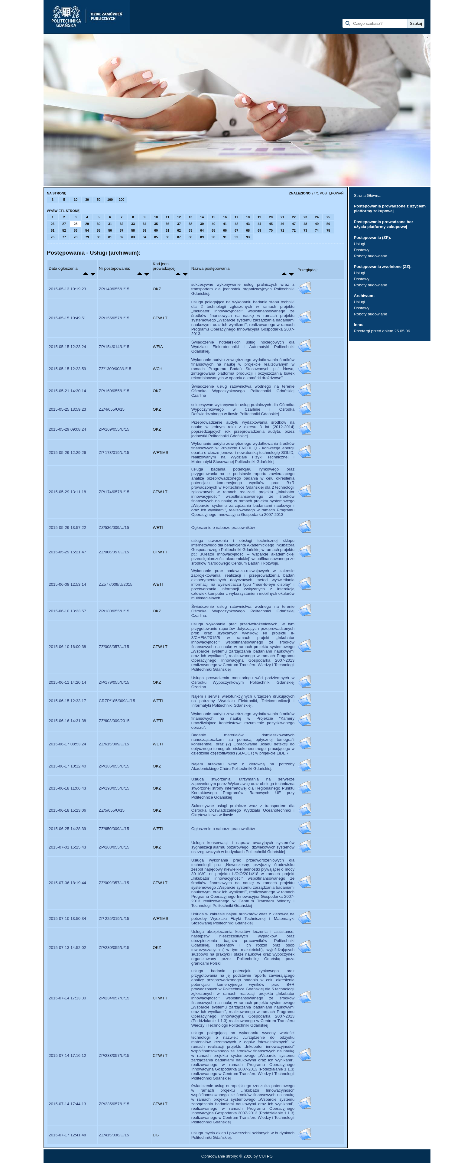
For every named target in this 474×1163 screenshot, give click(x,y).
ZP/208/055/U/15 (114, 847)
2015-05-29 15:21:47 (67, 552)
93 (248, 237)
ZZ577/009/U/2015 (115, 584)
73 (305, 230)
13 (190, 217)
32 (121, 224)
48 (305, 224)
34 (144, 224)
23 (305, 217)
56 (110, 230)
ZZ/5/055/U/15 (112, 810)
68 (248, 230)
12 (179, 217)
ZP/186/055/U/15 (114, 766)
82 (121, 237)
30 (87, 199)
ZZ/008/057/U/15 (114, 646)
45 (271, 224)
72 (294, 230)
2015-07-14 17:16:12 (67, 1055)
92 (236, 237)
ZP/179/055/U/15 (114, 682)
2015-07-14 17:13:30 (67, 998)
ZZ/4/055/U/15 (112, 409)
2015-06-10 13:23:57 (67, 611)
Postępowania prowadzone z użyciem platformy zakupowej (390, 208)
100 (110, 199)
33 (133, 224)
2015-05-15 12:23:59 (67, 368)
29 (87, 224)
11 (167, 217)
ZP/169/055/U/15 (114, 429)
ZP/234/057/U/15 (114, 998)
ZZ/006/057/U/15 (114, 552)
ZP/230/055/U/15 (114, 947)
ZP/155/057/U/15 (114, 318)
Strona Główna (367, 195)
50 (98, 199)
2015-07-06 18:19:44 (67, 883)
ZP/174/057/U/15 (114, 492)
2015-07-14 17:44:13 (67, 1104)
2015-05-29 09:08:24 (67, 429)
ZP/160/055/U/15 (114, 391)
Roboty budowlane (370, 256)
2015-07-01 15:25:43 (67, 847)
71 (282, 230)
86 (167, 237)
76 (52, 237)
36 (167, 224)
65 (213, 230)
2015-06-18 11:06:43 (67, 788)
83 (133, 237)
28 (75, 224)
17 (236, 217)
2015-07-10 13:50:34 (67, 918)
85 (156, 237)
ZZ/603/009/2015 (114, 720)
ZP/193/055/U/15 (114, 788)
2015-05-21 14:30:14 (67, 391)
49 (317, 224)
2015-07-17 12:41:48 (67, 1135)
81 (110, 237)
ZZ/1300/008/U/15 (115, 368)
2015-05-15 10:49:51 (67, 318)
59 (144, 230)
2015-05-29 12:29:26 (67, 452)
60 (156, 230)
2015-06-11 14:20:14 (67, 682)
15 (213, 217)
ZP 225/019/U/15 (114, 918)
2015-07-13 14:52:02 (67, 947)
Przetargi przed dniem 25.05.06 (382, 331)
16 (225, 217)
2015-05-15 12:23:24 (67, 346)
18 (248, 217)
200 (121, 199)
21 (282, 217)
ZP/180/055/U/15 (114, 611)
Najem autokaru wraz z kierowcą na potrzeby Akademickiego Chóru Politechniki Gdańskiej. (242, 766)
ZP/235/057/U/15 (114, 1104)
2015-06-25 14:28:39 (67, 828)
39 (202, 224)
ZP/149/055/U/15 (114, 289)
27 (64, 224)
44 (259, 224)
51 (52, 230)
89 (202, 237)
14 (202, 217)
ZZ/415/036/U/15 (114, 1135)
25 (328, 217)
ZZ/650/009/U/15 (114, 828)
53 (75, 230)
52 (64, 230)
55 (98, 230)
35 (156, 224)
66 (225, 230)
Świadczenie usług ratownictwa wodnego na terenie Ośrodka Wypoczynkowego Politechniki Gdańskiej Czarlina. (242, 611)
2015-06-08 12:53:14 (67, 584)
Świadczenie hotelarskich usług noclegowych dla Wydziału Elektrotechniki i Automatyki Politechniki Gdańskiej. (242, 346)
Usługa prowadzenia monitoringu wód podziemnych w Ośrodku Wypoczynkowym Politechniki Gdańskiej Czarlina (242, 682)
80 (98, 237)
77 (64, 237)
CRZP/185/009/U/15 (117, 701)
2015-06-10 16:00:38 (67, 646)
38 (190, 224)
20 (271, 217)
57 (121, 230)
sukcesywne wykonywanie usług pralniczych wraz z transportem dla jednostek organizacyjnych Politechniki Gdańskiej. (242, 289)
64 (202, 230)
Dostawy (361, 250)
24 (317, 217)
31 (110, 224)
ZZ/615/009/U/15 (114, 744)
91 (225, 237)
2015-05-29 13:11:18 (67, 492)
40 (213, 224)
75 (328, 230)
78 (75, 237)
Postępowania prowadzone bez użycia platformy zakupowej (383, 224)
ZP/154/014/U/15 (114, 346)
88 (190, 237)
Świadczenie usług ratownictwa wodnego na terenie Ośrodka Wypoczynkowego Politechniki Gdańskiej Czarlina (242, 391)
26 (52, 224)
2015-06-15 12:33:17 (67, 701)
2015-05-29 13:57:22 (67, 527)
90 (213, 237)
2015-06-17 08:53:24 (67, 744)
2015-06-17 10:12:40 (67, 766)
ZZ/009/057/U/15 (114, 883)
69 (259, 230)
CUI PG (266, 1156)
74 (317, 230)
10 (75, 199)
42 (236, 224)
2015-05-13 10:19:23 (67, 289)
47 (294, 224)
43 (248, 224)
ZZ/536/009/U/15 (114, 527)
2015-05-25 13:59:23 (67, 409)
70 (271, 230)
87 (179, 237)
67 (236, 230)
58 (133, 230)
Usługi (359, 244)
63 (190, 230)
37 (179, 224)
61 (167, 230)
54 (87, 230)
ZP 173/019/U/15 (114, 452)
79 (87, 237)
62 (179, 230)
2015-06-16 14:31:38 (67, 720)
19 (259, 217)
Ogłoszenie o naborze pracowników (223, 527)
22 (294, 217)
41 (225, 224)
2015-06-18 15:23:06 (67, 810)
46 (282, 224)
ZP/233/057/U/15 (114, 1055)
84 (144, 237)
